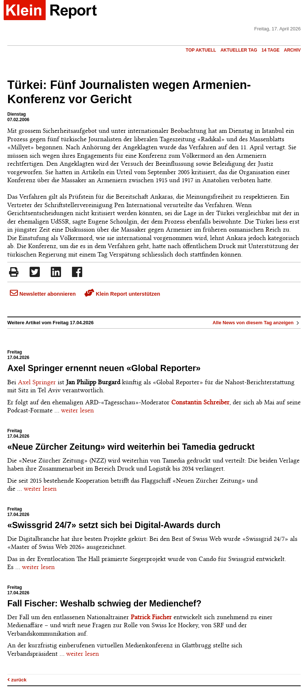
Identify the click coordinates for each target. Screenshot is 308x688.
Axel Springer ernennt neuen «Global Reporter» (104, 368)
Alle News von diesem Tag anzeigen (257, 322)
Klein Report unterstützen (122, 294)
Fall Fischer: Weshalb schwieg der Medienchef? (104, 603)
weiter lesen (77, 410)
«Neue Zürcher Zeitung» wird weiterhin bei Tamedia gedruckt (131, 447)
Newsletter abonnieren (43, 294)
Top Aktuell (201, 50)
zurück (17, 680)
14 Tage (271, 50)
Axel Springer (37, 382)
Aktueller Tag (238, 50)
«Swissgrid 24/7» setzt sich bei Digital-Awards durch (113, 525)
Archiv (292, 50)
